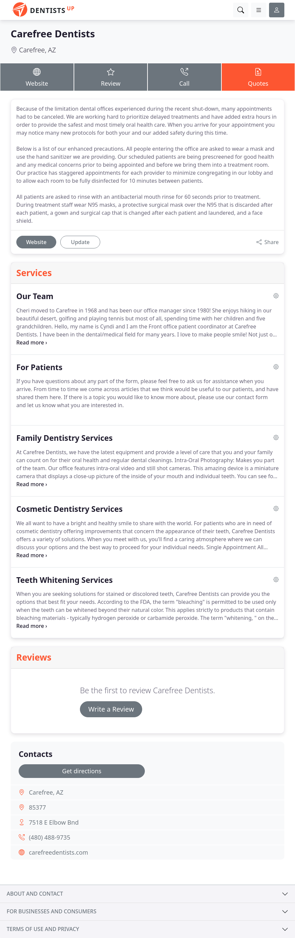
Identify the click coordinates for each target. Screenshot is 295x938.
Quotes (258, 76)
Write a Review (111, 709)
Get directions (82, 771)
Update (80, 242)
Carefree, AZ (37, 49)
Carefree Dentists (53, 33)
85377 (37, 807)
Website (37, 76)
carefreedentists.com (58, 852)
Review (111, 76)
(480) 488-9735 (49, 837)
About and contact (35, 893)
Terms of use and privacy (43, 929)
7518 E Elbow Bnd (54, 822)
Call (184, 76)
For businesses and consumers (51, 911)
